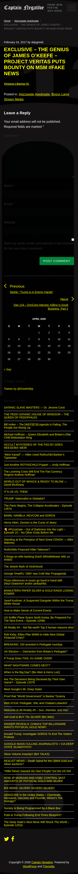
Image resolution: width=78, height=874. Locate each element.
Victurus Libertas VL (16, 83)
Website (9, 222)
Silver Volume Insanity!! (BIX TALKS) (27, 754)
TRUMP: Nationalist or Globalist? (24, 498)
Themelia (48, 866)
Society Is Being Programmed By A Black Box (32, 808)
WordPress (30, 866)
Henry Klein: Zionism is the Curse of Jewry (30, 522)
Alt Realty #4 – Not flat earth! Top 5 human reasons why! (39, 627)
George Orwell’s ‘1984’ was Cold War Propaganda (35, 573)
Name (9, 185)
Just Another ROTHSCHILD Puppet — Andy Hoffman (37, 464)
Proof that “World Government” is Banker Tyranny (34, 696)
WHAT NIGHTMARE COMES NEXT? (27, 665)
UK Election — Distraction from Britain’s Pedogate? (35, 651)
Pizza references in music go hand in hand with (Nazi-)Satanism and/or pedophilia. (33, 582)
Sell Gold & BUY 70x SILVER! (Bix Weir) (29, 717)
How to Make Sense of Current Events (27, 610)
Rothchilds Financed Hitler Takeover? (27, 549)
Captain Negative (42, 862)
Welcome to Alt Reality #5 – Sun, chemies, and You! (36, 710)
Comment (12, 135)
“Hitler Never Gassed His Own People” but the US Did (37, 771)
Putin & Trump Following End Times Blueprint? (32, 815)
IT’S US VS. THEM (16, 491)
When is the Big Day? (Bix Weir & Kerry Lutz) (32, 672)
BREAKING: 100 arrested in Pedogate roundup (33, 644)
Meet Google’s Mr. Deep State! (23, 689)
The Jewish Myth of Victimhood (23, 566)
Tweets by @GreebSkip (18, 388)
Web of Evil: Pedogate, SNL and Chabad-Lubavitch (35, 703)
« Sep (7, 369)
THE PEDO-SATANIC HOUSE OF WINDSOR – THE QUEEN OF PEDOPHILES (36, 416)
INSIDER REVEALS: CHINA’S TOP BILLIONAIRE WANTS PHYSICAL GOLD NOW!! (35, 725)
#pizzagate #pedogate (34, 94)
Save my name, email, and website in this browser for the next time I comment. (39, 246)
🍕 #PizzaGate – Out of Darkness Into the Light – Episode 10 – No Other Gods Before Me (34, 531)
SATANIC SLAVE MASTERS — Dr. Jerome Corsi (34, 407)
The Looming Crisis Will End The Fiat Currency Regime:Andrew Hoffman (33, 473)
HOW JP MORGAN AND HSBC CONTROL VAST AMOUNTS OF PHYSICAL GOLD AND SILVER (34, 779)
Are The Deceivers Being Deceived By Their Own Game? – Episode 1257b (34, 681)
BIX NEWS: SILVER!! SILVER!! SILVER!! (29, 788)
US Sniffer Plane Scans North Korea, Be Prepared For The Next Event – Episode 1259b (37, 619)
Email (9, 204)
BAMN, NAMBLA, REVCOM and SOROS (29, 515)
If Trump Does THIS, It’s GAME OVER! (28, 658)
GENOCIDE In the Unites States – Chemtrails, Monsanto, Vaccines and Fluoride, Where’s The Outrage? (33, 798)
